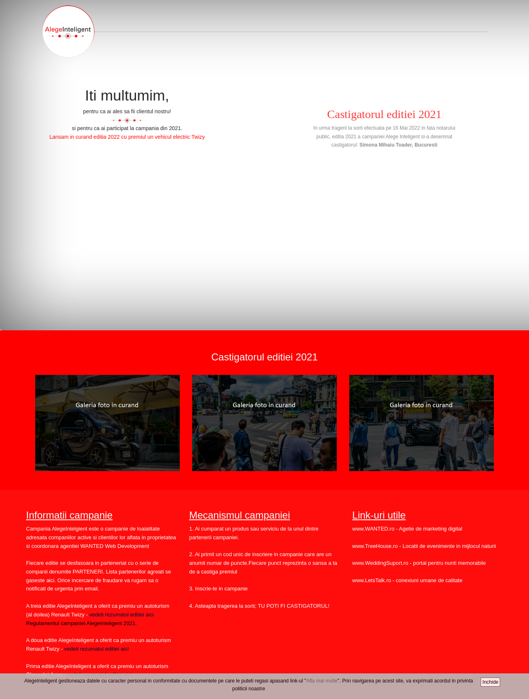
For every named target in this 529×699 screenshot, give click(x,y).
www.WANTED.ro (373, 529)
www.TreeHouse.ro (375, 546)
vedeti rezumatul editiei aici (121, 614)
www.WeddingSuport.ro (380, 563)
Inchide (490, 682)
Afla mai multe (322, 681)
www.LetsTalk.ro (371, 580)
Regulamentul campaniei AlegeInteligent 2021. (81, 623)
